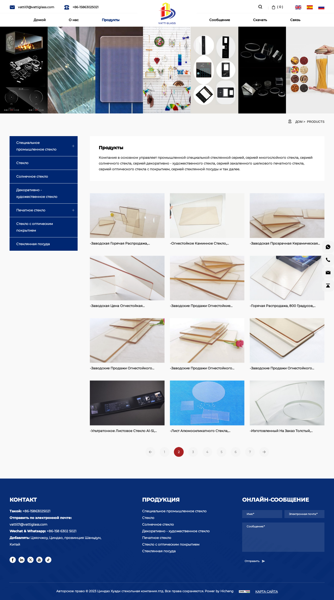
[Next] (264, 459)
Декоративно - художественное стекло (36, 193)
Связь (295, 20)
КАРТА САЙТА (266, 592)
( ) (277, 7)
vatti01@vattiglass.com (32, 7)
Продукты (110, 20)
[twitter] (30, 560)
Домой (40, 20)
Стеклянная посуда (33, 244)
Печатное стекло (30, 210)
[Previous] (150, 459)
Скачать (260, 20)
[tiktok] (48, 560)
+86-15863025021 (81, 7)
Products (315, 121)
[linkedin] (21, 560)
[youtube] (39, 560)
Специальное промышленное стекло (36, 146)
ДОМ (298, 121)
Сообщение (219, 20)
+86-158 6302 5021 (61, 531)
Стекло (22, 163)
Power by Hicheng (219, 591)
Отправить (255, 561)
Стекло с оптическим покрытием (34, 227)
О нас (74, 20)
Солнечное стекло (32, 176)
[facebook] (13, 560)
